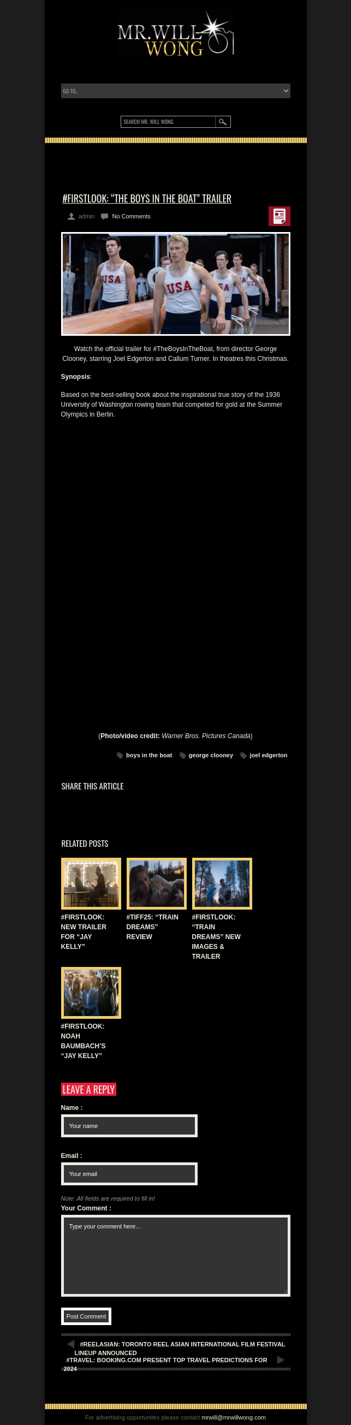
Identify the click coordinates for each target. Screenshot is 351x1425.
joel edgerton (268, 755)
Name (72, 1108)
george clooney (211, 755)
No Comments (131, 216)
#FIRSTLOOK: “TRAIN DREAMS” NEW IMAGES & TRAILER (216, 936)
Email (71, 1156)
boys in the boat (149, 755)
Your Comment (86, 1208)
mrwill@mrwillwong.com (233, 1417)
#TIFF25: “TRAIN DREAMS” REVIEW (153, 927)
